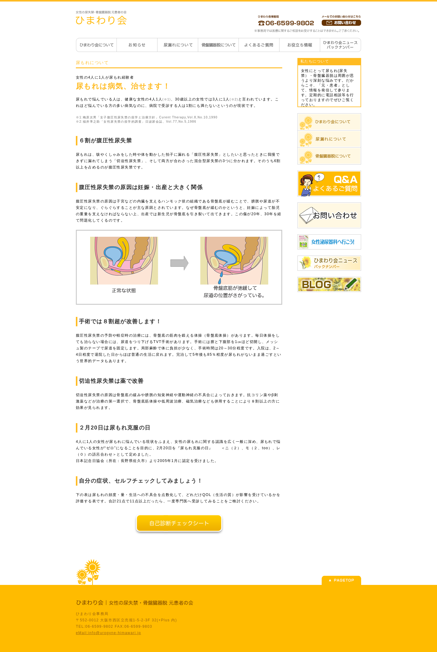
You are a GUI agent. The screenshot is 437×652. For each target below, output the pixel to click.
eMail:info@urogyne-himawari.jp (108, 633)
